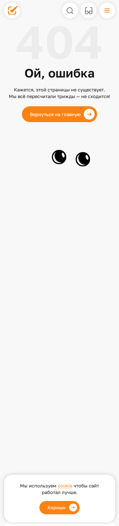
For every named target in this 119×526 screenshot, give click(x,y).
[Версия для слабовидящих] (88, 10)
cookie (65, 485)
